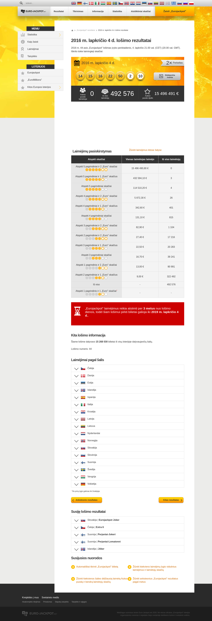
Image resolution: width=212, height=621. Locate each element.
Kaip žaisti (32, 42)
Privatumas (47, 602)
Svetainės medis (50, 597)
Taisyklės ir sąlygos (79, 602)
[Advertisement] (127, 126)
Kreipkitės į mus (30, 597)
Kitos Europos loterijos (39, 87)
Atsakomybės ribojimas (31, 602)
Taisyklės (32, 56)
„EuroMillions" (34, 80)
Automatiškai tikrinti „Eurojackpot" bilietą (97, 566)
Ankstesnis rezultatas (86, 500)
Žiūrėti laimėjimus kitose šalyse (145, 150)
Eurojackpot (33, 72)
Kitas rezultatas (171, 500)
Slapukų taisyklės (62, 602)
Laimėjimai (33, 49)
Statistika (32, 34)
